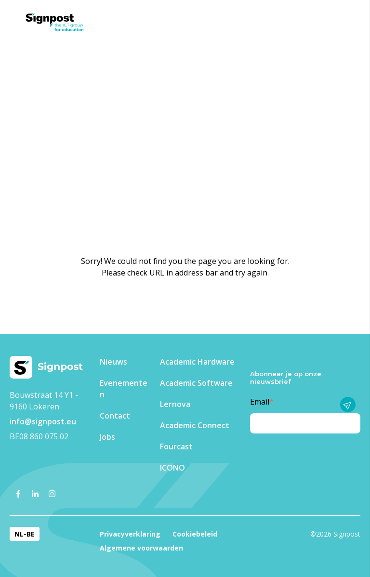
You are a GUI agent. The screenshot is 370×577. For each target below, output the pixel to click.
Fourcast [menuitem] (176, 446)
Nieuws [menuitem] (113, 361)
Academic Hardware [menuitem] (197, 361)
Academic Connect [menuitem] (194, 425)
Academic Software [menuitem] (196, 383)
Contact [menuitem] (115, 415)
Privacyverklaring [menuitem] (130, 533)
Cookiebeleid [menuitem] (194, 533)
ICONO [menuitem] (172, 467)
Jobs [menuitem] (107, 437)
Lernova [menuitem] (175, 404)
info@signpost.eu (43, 421)
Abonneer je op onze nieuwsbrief (285, 377)
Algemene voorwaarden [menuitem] (141, 547)
